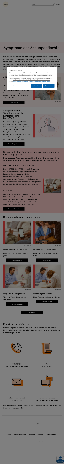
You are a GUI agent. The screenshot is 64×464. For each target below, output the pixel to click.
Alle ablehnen (37, 85)
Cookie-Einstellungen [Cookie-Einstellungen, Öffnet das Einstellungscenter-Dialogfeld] (14, 85)
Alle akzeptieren (48, 85)
